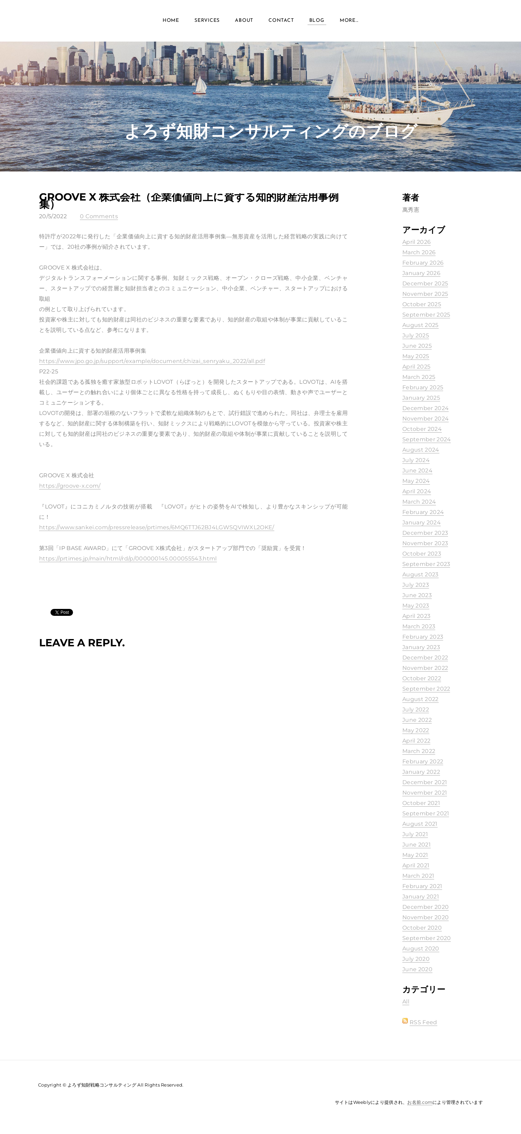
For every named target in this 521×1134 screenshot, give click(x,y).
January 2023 (421, 647)
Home (171, 20)
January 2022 (421, 772)
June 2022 (417, 720)
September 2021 (425, 813)
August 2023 (420, 574)
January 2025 (421, 398)
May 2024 (416, 481)
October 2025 (421, 304)
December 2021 (424, 782)
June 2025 (417, 346)
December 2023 (425, 533)
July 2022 (415, 709)
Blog (317, 20)
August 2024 (420, 449)
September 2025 (426, 314)
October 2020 (422, 927)
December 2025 (425, 283)
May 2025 (415, 356)
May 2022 (415, 730)
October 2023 (421, 553)
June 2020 (417, 969)
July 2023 (415, 585)
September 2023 (426, 564)
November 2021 (424, 792)
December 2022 (425, 657)
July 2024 (416, 460)
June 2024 (417, 470)
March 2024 (419, 501)
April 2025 (416, 366)
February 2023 (422, 637)
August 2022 (420, 699)
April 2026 (416, 242)
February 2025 (422, 387)
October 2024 (422, 429)
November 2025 (425, 294)
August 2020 (420, 948)
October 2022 (421, 678)
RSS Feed (423, 1022)
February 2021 (422, 886)
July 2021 (415, 834)
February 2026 (423, 262)
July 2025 (415, 335)
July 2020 (416, 959)
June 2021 (416, 844)
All (405, 1001)
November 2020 (425, 917)
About (244, 20)
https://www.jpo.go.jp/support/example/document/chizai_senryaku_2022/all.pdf (152, 361)
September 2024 (426, 439)
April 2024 (416, 491)
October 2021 (421, 803)
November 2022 (425, 668)
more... (349, 20)
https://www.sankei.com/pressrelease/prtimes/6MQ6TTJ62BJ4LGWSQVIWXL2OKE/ (156, 527)
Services (207, 20)
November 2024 (425, 418)
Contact (281, 20)
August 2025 (420, 325)
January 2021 (420, 896)
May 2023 (415, 605)
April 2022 (416, 740)
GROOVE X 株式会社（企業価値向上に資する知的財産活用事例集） (189, 201)
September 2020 (426, 938)
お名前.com (419, 1102)
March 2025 (418, 377)
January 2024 (421, 522)
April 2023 (416, 616)
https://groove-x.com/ (70, 485)
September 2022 (426, 688)
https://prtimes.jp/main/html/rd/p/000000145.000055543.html (128, 558)
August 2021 (420, 824)
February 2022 (422, 761)
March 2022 (418, 751)
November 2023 (425, 543)
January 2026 (421, 273)
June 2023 (417, 595)
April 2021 (415, 865)
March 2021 (418, 875)
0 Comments (99, 216)
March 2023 (418, 626)
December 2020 (425, 907)
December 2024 (425, 408)
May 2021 (415, 855)
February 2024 (423, 512)
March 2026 (419, 252)
